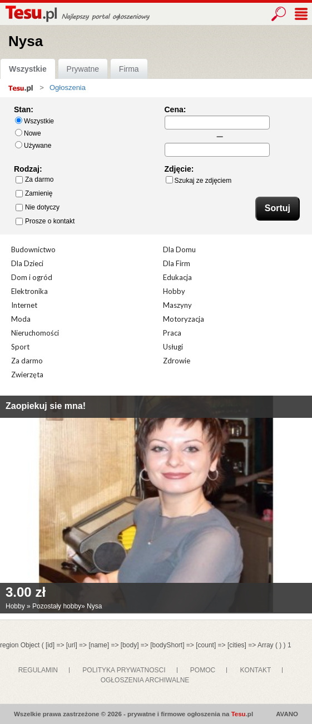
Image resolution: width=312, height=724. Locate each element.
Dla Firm (176, 263)
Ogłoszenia (67, 87)
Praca (172, 332)
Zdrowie (176, 360)
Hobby (174, 291)
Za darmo (34, 179)
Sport (20, 346)
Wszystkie (28, 68)
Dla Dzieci (27, 263)
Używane (33, 145)
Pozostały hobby (56, 606)
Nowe (28, 133)
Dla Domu (179, 249)
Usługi (173, 346)
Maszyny (177, 305)
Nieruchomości (35, 332)
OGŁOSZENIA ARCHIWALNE (145, 680)
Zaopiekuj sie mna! (46, 406)
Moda (21, 318)
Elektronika (29, 291)
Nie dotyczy (38, 207)
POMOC (202, 670)
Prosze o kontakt (45, 221)
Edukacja (177, 277)
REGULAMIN (38, 670)
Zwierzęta (27, 374)
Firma (129, 68)
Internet (24, 305)
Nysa (94, 606)
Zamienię (34, 193)
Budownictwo (33, 249)
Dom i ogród (31, 277)
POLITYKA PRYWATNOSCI (123, 670)
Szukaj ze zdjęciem (199, 180)
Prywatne (83, 68)
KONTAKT (255, 670)
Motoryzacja (183, 318)
